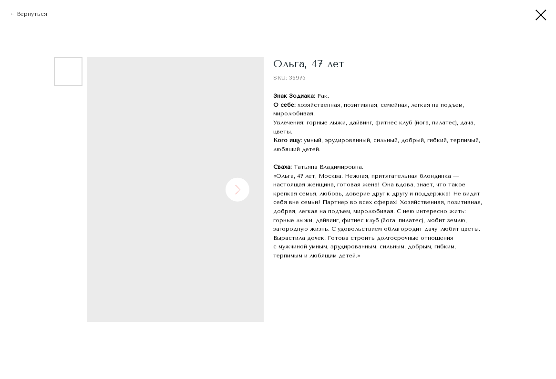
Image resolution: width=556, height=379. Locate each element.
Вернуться (32, 13)
